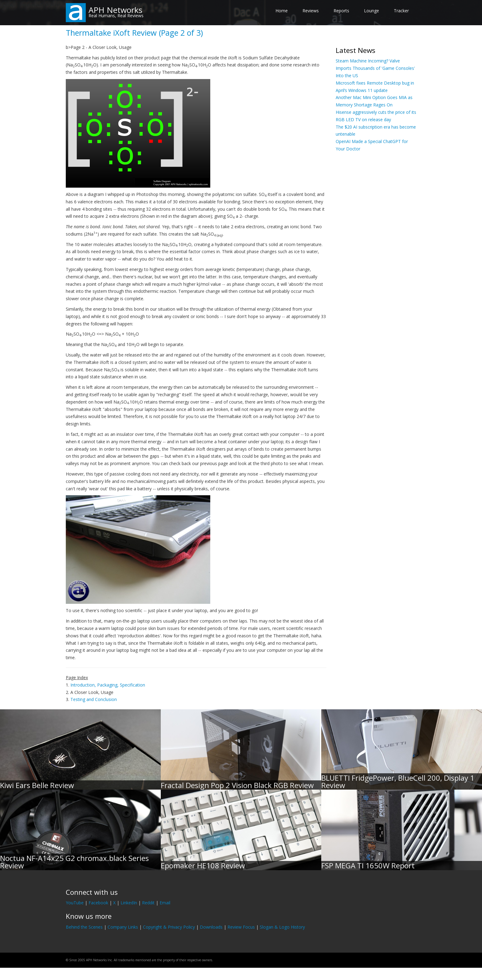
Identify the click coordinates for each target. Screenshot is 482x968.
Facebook (98, 903)
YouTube (75, 903)
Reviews (310, 11)
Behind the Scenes (84, 927)
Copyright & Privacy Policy (169, 927)
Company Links (123, 927)
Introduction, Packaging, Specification (107, 685)
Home (281, 11)
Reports (341, 11)
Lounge (371, 11)
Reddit (148, 903)
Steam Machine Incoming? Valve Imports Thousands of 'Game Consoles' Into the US (375, 68)
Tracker (401, 11)
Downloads (211, 927)
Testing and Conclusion (93, 699)
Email (165, 903)
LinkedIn (128, 903)
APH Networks (115, 9)
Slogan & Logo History (282, 927)
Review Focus (241, 927)
